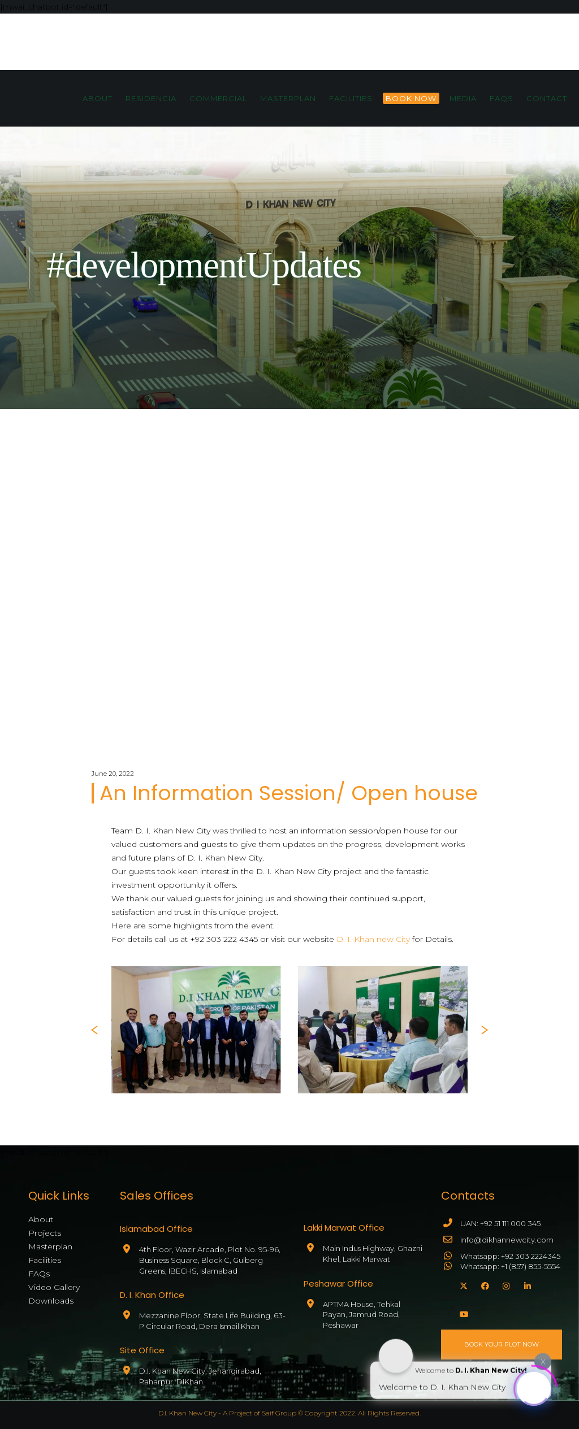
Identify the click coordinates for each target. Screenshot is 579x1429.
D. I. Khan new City (373, 939)
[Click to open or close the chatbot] (534, 1385)
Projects (44, 1233)
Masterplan (50, 1246)
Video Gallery (54, 1287)
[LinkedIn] (526, 1284)
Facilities (44, 1260)
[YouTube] (462, 1313)
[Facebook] (483, 1284)
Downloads (51, 1301)
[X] (462, 1284)
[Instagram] (505, 1284)
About (40, 1219)
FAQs (39, 1274)
